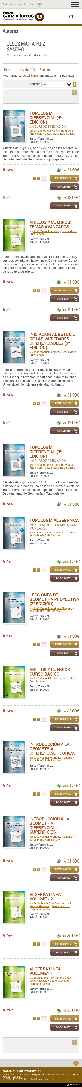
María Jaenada (65, 532)
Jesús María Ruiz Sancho (60, 133)
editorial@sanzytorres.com (42, 1079)
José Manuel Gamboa (46, 231)
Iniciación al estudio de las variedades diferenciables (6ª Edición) (52, 340)
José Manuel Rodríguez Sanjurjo (52, 608)
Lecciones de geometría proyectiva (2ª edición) (54, 599)
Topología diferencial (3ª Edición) (46, 451)
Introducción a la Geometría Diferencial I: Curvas (53, 748)
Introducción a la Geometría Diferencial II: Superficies (50, 825)
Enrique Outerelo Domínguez (50, 130)
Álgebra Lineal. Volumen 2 (47, 896)
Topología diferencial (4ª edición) (46, 117)
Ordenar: (34, 84)
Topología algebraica (54, 520)
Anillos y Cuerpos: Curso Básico (50, 671)
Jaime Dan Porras (44, 532)
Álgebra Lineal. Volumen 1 (47, 971)
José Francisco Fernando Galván (50, 907)
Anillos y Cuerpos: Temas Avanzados (50, 224)
